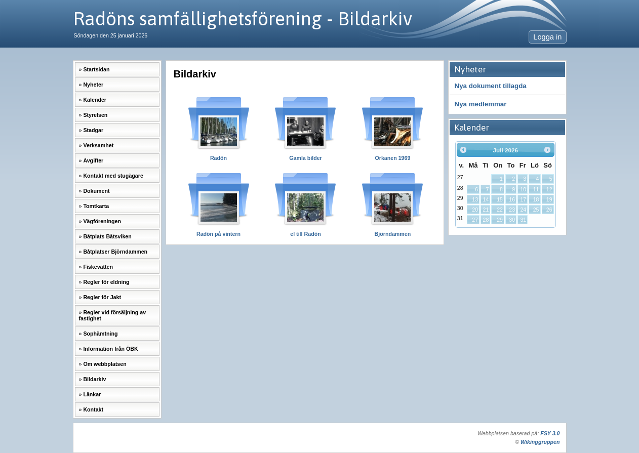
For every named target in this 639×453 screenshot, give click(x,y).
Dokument (96, 191)
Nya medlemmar (481, 104)
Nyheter (93, 84)
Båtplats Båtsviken (107, 236)
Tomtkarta (96, 206)
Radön (218, 158)
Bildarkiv (94, 379)
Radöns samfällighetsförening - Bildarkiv (242, 18)
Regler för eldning (106, 282)
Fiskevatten (98, 267)
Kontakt (93, 409)
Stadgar (93, 130)
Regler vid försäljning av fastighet (112, 315)
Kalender (94, 100)
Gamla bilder (305, 158)
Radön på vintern (218, 234)
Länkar (92, 394)
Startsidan (96, 69)
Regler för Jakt (102, 297)
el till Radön (305, 234)
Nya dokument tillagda (491, 86)
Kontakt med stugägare (113, 176)
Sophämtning (100, 334)
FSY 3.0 (550, 433)
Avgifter (93, 160)
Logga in (547, 37)
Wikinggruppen (540, 442)
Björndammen (393, 234)
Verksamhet (98, 145)
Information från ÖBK (110, 349)
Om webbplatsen (104, 364)
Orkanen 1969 (392, 158)
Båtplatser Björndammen (115, 252)
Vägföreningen (102, 221)
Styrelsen (95, 115)
